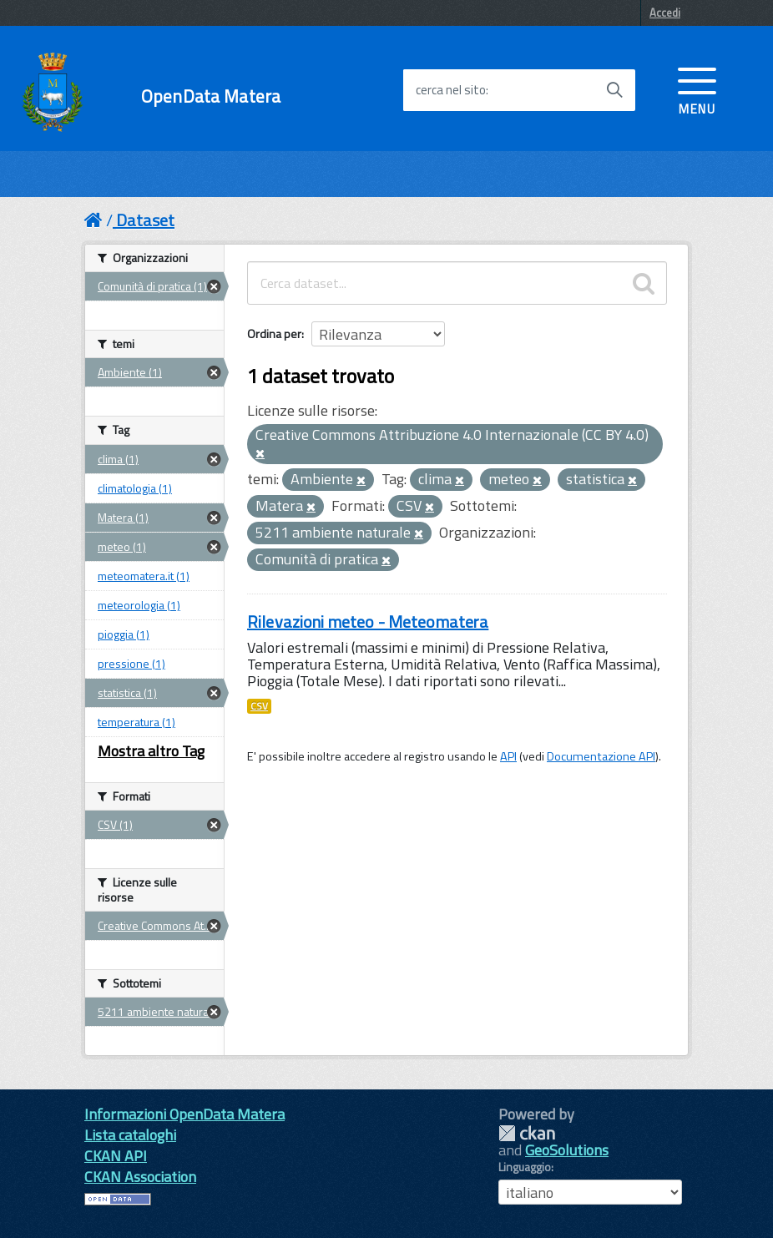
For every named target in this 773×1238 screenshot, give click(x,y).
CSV (259, 706)
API (508, 756)
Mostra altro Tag (151, 751)
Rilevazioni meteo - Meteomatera (367, 621)
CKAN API (115, 1156)
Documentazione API (601, 756)
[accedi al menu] (697, 89)
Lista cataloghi (130, 1135)
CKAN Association (140, 1176)
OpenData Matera (210, 96)
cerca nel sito (451, 90)
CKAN (526, 1133)
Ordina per (274, 333)
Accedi (664, 12)
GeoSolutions (567, 1150)
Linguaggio (524, 1167)
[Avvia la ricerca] (614, 90)
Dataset (145, 220)
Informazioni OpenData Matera (184, 1114)
